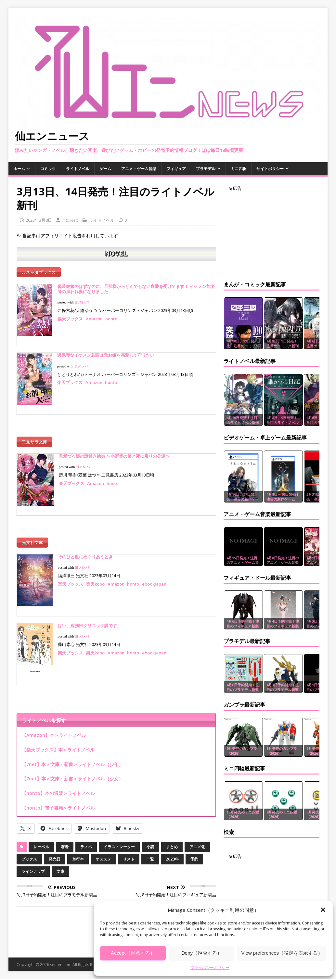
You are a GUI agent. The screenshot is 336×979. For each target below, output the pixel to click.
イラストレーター (119, 842)
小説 (150, 842)
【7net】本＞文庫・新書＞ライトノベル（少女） (72, 774)
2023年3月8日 (39, 220)
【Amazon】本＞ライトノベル (54, 730)
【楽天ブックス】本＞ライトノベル (58, 745)
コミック (48, 168)
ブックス (29, 854)
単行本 (78, 854)
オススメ (103, 854)
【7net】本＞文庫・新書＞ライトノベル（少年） (72, 759)
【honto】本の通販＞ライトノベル (58, 788)
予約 (194, 854)
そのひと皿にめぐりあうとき (85, 552)
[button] (323, 910)
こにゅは (69, 220)
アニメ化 (197, 842)
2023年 (172, 854)
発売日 (54, 854)
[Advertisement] (271, 232)
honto (111, 317)
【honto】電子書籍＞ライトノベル (58, 803)
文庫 (60, 866)
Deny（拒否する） (201, 953)
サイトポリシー (270, 168)
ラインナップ (33, 866)
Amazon (94, 317)
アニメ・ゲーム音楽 (138, 168)
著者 (65, 842)
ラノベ (86, 842)
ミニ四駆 (238, 168)
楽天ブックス (70, 317)
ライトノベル (77, 168)
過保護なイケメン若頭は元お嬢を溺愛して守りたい (105, 353)
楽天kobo (95, 579)
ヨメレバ (81, 301)
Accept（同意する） (133, 953)
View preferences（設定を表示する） (282, 953)
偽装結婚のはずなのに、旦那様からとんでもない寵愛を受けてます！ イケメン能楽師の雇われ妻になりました (136, 287)
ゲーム (105, 168)
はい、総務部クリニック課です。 (89, 621)
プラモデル (205, 168)
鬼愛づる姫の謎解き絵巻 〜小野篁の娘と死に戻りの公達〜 (114, 452)
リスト (129, 854)
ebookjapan (154, 579)
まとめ (172, 842)
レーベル (41, 842)
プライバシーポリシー (209, 967)
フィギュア (176, 168)
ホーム (19, 168)
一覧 (150, 854)
